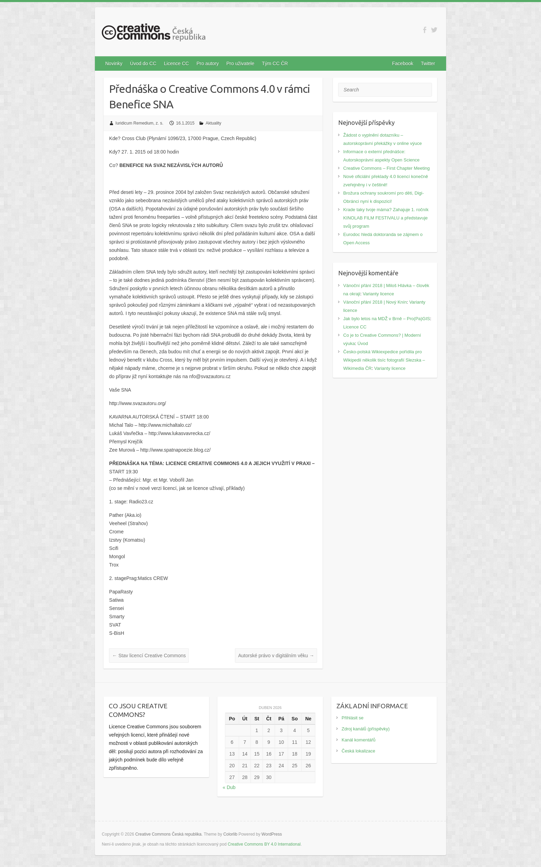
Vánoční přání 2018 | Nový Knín (375, 302)
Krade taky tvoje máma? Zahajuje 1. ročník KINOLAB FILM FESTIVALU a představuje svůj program (386, 218)
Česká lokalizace (358, 750)
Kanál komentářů (358, 739)
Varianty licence (378, 293)
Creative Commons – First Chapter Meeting (386, 168)
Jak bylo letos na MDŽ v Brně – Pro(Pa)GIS (386, 318)
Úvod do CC (143, 63)
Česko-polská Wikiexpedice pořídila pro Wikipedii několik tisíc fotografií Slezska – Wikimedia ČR (384, 360)
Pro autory (207, 63)
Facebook (402, 63)
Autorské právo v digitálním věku (276, 655)
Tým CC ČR (275, 63)
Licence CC (176, 63)
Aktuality (213, 123)
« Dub (229, 787)
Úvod (362, 343)
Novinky (113, 63)
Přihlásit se (353, 717)
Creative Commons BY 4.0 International (264, 844)
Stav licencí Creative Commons (149, 655)
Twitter (428, 63)
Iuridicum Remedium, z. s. (140, 123)
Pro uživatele (240, 63)
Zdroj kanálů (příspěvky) (366, 728)
